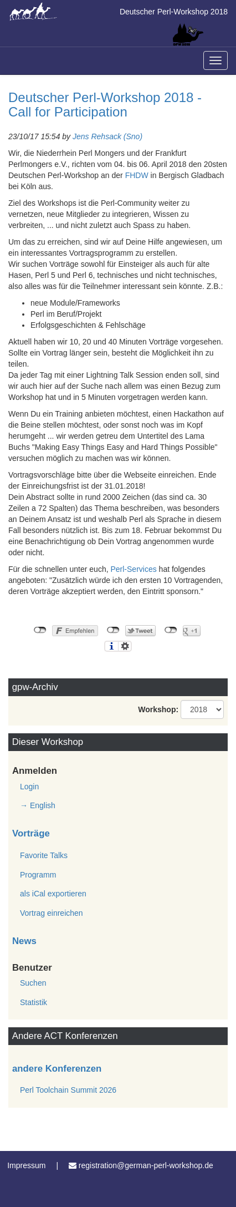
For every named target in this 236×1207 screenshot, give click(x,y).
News (24, 941)
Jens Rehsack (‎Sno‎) (107, 136)
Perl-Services (133, 569)
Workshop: (158, 709)
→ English (37, 805)
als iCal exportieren (53, 893)
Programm (38, 874)
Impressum (26, 1165)
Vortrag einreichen (51, 913)
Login (29, 786)
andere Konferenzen (56, 1068)
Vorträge (31, 833)
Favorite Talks (44, 855)
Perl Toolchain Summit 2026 (68, 1090)
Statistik (33, 1002)
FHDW (136, 175)
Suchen (33, 982)
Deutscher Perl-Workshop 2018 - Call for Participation (105, 104)
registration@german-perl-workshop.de (146, 1165)
